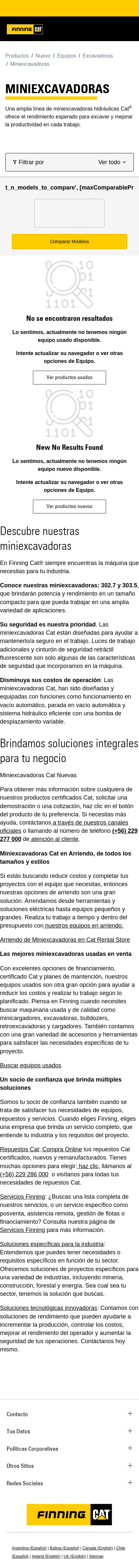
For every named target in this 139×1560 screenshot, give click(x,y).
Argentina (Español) (29, 1548)
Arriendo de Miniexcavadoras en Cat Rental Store (65, 939)
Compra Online (62, 1149)
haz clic (88, 1166)
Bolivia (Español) (64, 1548)
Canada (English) (98, 1548)
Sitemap (96, 1556)
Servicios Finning (22, 1196)
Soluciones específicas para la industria (52, 1244)
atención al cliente (54, 839)
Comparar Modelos (69, 241)
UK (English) (75, 1556)
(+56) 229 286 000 (24, 1174)
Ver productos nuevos (69, 506)
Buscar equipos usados (30, 1065)
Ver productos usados (69, 377)
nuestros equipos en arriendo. (84, 925)
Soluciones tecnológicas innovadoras (48, 1308)
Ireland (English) (46, 1556)
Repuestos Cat (19, 1149)
